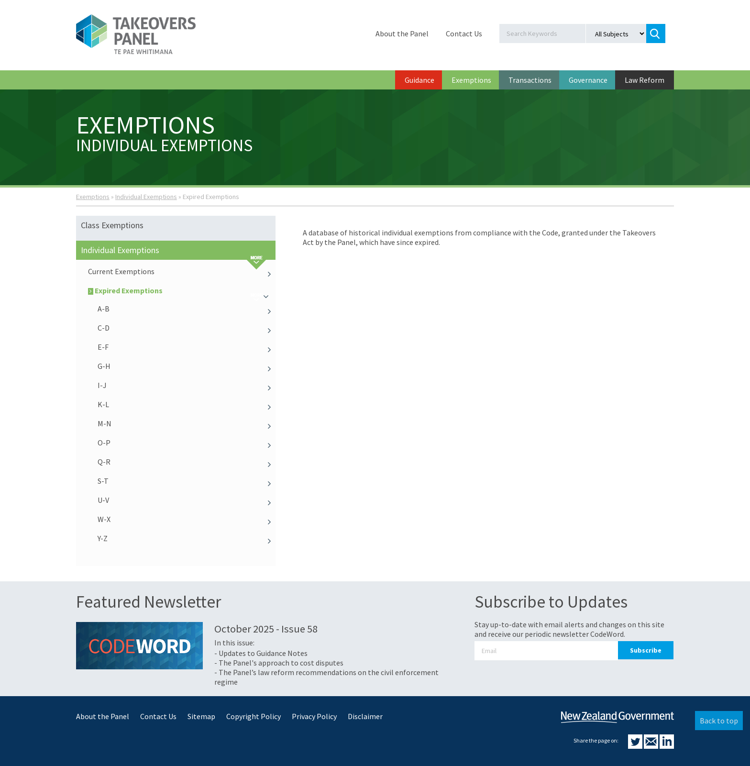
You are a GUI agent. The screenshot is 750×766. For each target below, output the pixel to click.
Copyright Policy (253, 716)
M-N (187, 423)
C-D (187, 327)
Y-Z (187, 538)
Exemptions (471, 80)
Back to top (719, 720)
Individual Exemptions (146, 196)
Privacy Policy (314, 716)
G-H (187, 366)
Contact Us (464, 33)
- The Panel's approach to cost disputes (278, 662)
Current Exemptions (182, 271)
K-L (187, 404)
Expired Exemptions (182, 290)
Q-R (187, 461)
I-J (187, 385)
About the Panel (402, 33)
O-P (187, 442)
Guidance (419, 80)
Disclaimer (365, 716)
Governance (588, 80)
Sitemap (201, 716)
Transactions (529, 80)
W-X (187, 519)
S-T (187, 481)
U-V (187, 500)
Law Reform (644, 80)
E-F (187, 347)
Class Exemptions (112, 225)
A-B (187, 308)
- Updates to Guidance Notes (261, 653)
